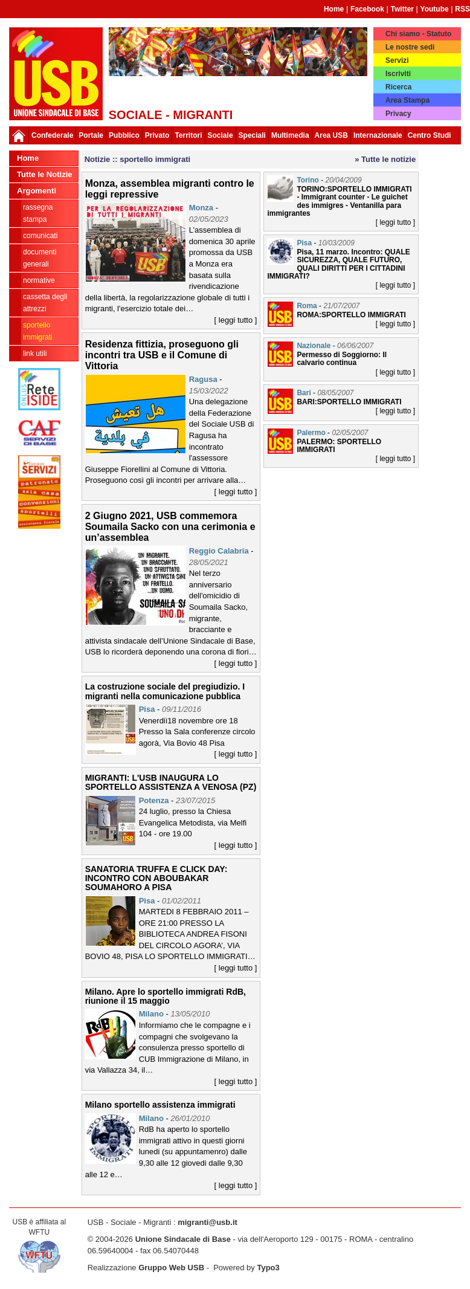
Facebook (367, 9)
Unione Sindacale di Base (183, 1239)
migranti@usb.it (207, 1222)
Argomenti (36, 190)
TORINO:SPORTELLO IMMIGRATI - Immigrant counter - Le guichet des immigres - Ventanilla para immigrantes (339, 201)
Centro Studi (429, 135)
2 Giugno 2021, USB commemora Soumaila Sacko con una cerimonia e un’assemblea (170, 526)
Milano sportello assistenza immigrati (160, 1105)
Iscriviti (398, 73)
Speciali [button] (252, 135)
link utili (35, 353)
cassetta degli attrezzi (45, 302)
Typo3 (268, 1267)
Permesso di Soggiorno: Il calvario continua (342, 359)
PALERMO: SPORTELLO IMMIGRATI (339, 446)
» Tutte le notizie (385, 159)
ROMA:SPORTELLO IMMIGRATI (351, 315)
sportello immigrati (38, 331)
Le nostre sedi (409, 47)
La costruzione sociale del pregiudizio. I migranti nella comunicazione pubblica (165, 691)
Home (334, 9)
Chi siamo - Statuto (418, 34)
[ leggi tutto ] (235, 320)
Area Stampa (407, 100)
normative (39, 280)
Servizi (397, 60)
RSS (462, 9)
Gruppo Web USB (171, 1267)
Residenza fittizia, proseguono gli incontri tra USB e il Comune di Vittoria (162, 354)
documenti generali (39, 258)
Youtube (434, 9)
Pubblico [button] (124, 135)
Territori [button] (188, 135)
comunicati (40, 235)
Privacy (398, 113)
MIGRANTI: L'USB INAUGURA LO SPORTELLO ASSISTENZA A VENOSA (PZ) (171, 782)
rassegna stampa (38, 213)
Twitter (402, 9)
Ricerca (398, 87)
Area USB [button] (331, 135)
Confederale (52, 135)
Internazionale (377, 135)
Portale (91, 135)
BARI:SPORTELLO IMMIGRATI (349, 402)
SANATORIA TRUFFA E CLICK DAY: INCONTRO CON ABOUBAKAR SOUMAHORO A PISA (156, 878)
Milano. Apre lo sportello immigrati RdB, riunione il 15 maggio (165, 996)
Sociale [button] (220, 135)
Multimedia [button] (290, 135)
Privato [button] (157, 135)
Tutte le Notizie (44, 174)
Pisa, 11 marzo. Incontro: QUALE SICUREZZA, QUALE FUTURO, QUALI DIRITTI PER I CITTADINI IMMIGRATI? (338, 264)
